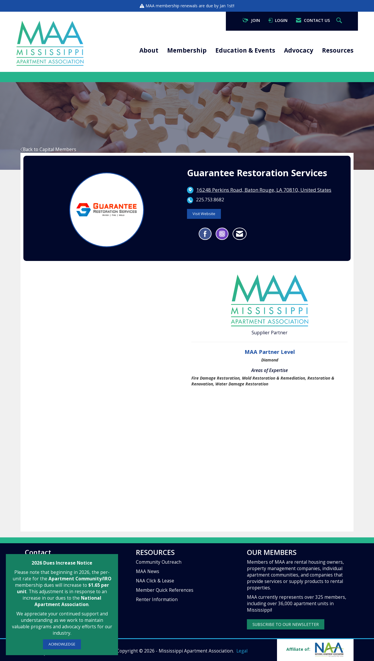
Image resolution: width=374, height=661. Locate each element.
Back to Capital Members (48, 149)
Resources (338, 50)
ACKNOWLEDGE (62, 644)
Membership (187, 50)
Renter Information (157, 599)
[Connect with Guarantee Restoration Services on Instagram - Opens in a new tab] (222, 234)
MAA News (147, 571)
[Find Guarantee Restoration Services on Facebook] (205, 234)
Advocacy (298, 50)
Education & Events (245, 50)
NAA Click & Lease (155, 581)
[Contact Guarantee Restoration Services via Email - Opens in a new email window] (240, 234)
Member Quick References (164, 590)
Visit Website (204, 213)
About (148, 50)
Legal (241, 651)
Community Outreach (158, 562)
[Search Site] (339, 20)
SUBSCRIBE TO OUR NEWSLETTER (285, 624)
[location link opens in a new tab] (263, 189)
